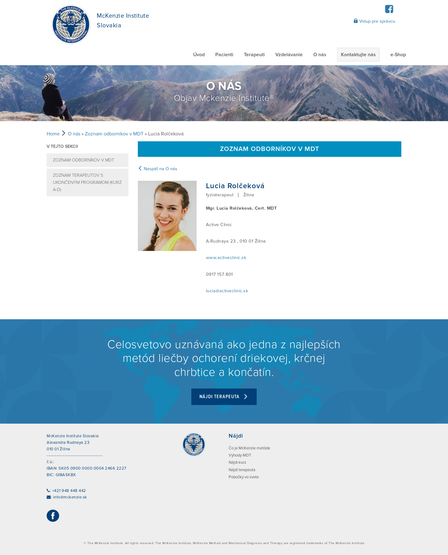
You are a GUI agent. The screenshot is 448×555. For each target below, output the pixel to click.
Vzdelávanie (289, 55)
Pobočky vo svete (244, 477)
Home (53, 134)
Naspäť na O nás (157, 168)
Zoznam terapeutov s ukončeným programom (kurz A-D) (87, 182)
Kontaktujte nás (358, 55)
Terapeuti (254, 55)
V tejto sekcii (62, 146)
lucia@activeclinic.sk (227, 290)
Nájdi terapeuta (224, 397)
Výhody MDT (240, 455)
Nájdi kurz (237, 462)
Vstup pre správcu (374, 21)
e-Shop (398, 55)
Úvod (199, 55)
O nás (319, 55)
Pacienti (224, 55)
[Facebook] (389, 11)
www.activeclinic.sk (226, 257)
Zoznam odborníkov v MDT (114, 134)
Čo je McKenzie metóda (249, 448)
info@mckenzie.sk (70, 497)
